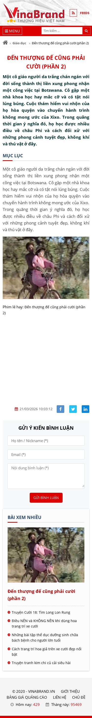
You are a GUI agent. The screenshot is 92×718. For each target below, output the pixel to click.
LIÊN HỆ (59, 697)
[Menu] (12, 31)
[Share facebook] (60, 409)
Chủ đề (78, 697)
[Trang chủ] (5, 42)
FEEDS (84, 13)
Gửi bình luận (46, 497)
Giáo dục (19, 43)
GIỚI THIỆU (70, 691)
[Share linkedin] (85, 409)
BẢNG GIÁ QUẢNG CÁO (27, 697)
